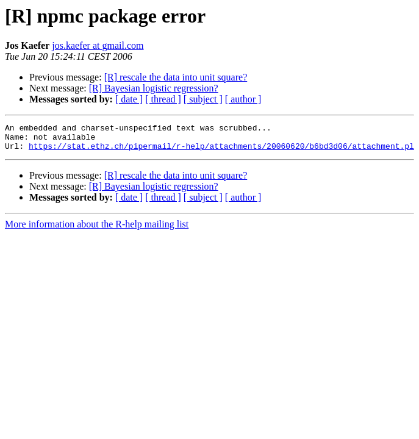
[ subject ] (203, 99)
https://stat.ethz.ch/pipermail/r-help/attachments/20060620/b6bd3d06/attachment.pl (221, 151)
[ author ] (243, 99)
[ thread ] (163, 99)
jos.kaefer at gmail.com (97, 45)
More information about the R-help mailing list (96, 229)
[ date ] (129, 99)
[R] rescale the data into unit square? (176, 77)
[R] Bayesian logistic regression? (153, 88)
